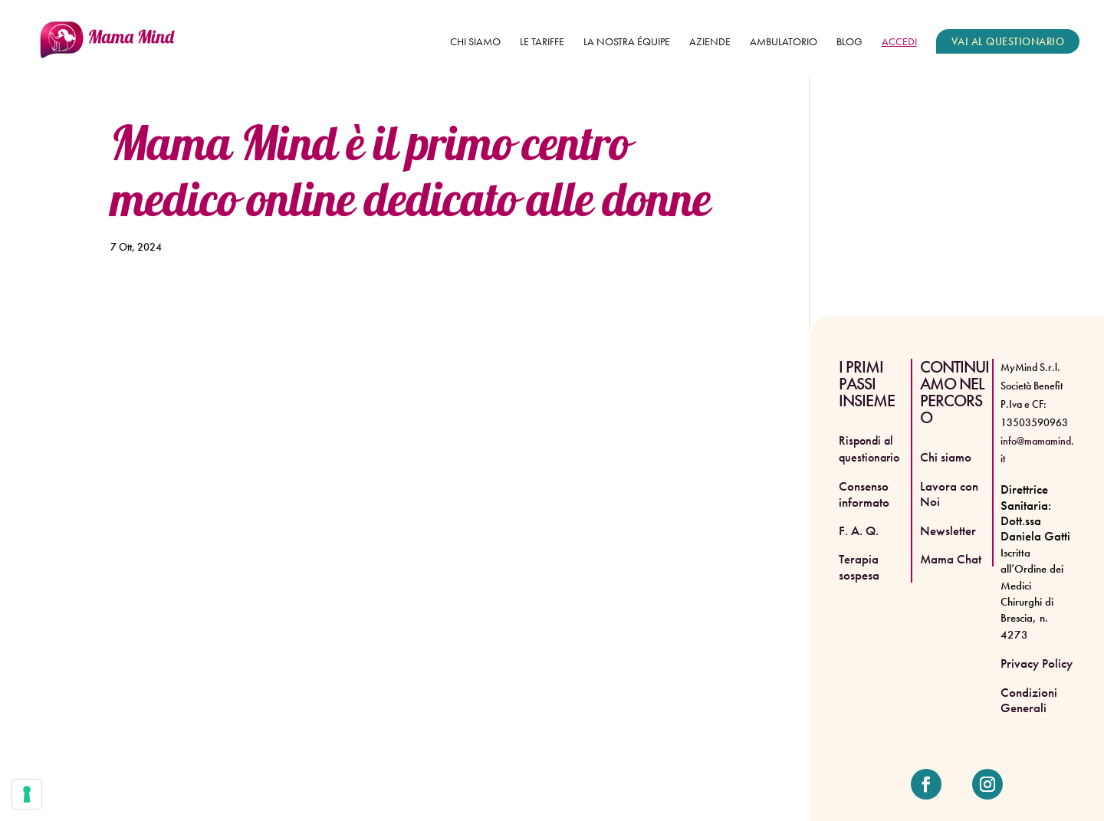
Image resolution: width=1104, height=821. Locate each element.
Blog (849, 42)
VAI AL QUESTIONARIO (1008, 41)
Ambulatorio (783, 42)
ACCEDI (899, 42)
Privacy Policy (1037, 663)
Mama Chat (950, 558)
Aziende (710, 42)
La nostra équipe (626, 42)
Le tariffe (542, 42)
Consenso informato (864, 494)
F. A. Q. (859, 530)
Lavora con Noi (949, 494)
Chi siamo (475, 42)
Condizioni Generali (1029, 700)
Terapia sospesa (859, 566)
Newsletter (948, 530)
